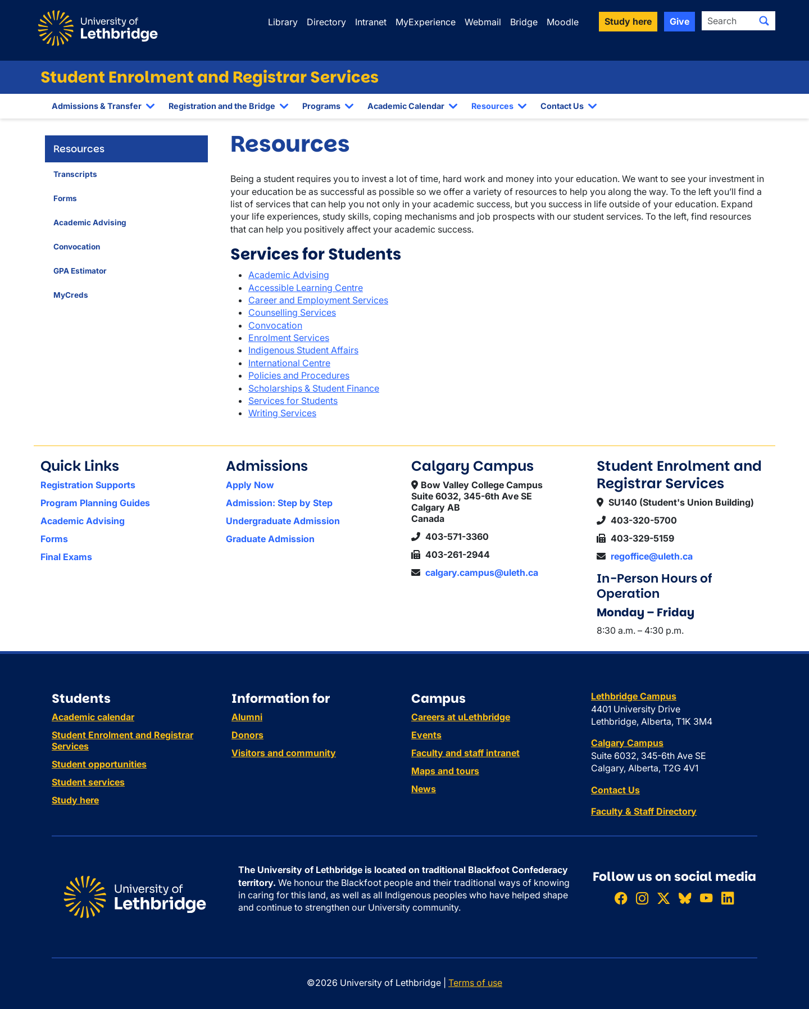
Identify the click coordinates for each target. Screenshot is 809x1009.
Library (283, 22)
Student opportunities (99, 764)
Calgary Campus (627, 742)
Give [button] (679, 21)
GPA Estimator (80, 270)
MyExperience (426, 22)
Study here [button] (628, 21)
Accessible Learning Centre (305, 287)
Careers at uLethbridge (460, 716)
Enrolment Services (288, 337)
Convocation (76, 246)
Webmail (483, 22)
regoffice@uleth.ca (652, 556)
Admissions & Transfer (97, 106)
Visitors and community (283, 752)
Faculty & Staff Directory (644, 811)
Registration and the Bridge (222, 106)
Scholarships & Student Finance (313, 388)
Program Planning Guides (95, 502)
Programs (321, 106)
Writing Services (282, 413)
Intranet (371, 22)
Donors (247, 734)
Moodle (563, 22)
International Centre (289, 363)
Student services (88, 782)
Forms (65, 198)
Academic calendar (93, 716)
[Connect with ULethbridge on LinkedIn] (728, 898)
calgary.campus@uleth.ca (481, 572)
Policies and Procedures (298, 375)
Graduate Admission (270, 538)
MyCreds (70, 294)
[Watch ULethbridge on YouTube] (706, 898)
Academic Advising (89, 222)
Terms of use (475, 982)
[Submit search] (764, 20)
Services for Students (293, 400)
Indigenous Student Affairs (303, 350)
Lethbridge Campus (633, 696)
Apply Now (250, 484)
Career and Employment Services (318, 300)
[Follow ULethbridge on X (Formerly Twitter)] (663, 898)
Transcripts (75, 174)
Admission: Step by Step (279, 502)
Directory (326, 22)
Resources (492, 106)
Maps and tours (445, 770)
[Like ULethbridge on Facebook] (621, 898)
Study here (75, 800)
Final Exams (66, 556)
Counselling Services (292, 312)
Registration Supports (87, 484)
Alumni (246, 716)
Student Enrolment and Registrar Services (209, 77)
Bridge (524, 22)
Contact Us (562, 106)
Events (426, 734)
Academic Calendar (405, 106)
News (423, 788)
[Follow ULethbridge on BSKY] (685, 898)
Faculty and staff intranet (465, 752)
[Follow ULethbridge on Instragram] (642, 898)
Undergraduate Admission (283, 520)
